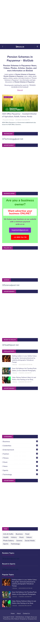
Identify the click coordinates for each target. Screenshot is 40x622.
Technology (20, 474)
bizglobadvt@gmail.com (20, 230)
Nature (29, 537)
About (19, 613)
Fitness (20, 458)
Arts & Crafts (8, 534)
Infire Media (14, 619)
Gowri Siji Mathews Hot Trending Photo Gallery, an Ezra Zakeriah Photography (24, 370)
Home (13, 613)
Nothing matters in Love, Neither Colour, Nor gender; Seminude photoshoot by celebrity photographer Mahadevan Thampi (24, 359)
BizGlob (15, 364)
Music (20, 462)
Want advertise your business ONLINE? (20, 212)
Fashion (20, 454)
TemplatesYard (32, 619)
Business (20, 441)
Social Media (30, 540)
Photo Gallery (8, 540)
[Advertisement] (20, 22)
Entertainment (20, 450)
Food (27, 534)
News (20, 466)
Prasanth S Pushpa (8, 120)
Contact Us (26, 613)
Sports (20, 470)
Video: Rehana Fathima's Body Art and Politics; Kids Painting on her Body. (24, 379)
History (14, 537)
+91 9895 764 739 (20, 237)
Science (19, 540)
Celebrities (20, 446)
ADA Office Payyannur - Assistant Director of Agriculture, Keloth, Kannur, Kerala (19, 115)
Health (5, 537)
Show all (20, 90)
